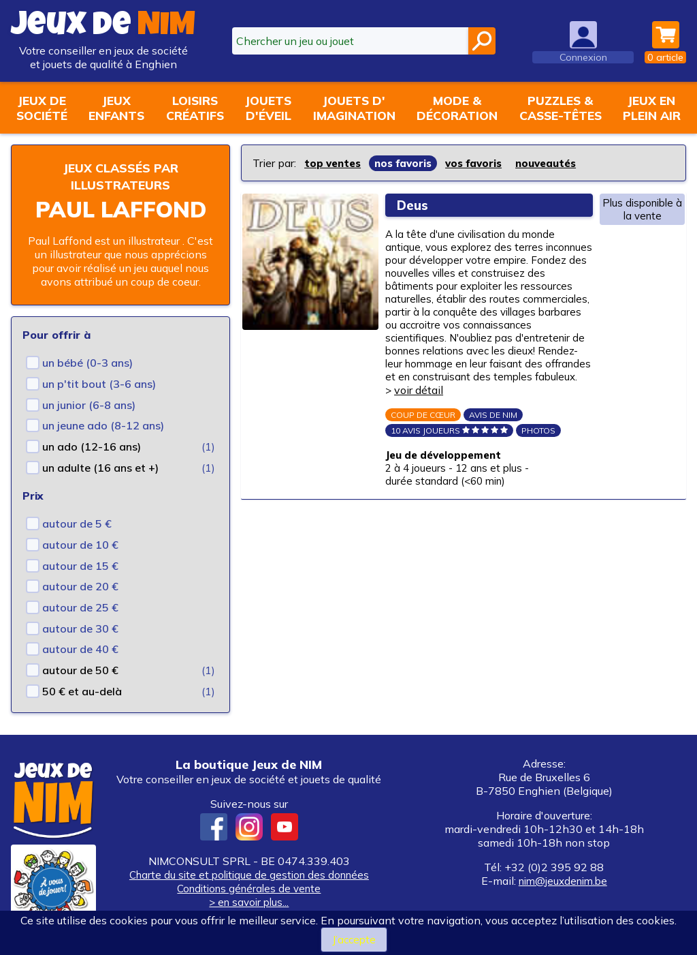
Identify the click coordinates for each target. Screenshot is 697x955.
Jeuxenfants (116, 108)
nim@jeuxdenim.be (563, 881)
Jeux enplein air (652, 108)
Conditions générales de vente (249, 888)
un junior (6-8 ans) (88, 405)
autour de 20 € (80, 586)
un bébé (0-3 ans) (87, 362)
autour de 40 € (80, 649)
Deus (417, 204)
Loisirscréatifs (195, 108)
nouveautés (560, 163)
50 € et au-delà (82, 691)
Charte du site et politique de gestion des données (249, 874)
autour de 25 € (80, 607)
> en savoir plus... (249, 902)
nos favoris (409, 163)
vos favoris (483, 163)
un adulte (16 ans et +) (100, 467)
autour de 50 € (80, 670)
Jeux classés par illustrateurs (120, 176)
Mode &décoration (457, 108)
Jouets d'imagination (354, 108)
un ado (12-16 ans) (91, 446)
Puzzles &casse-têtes (560, 108)
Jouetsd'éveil (268, 108)
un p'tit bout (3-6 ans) (99, 384)
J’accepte (353, 939)
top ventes (334, 163)
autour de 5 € (77, 523)
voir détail (513, 411)
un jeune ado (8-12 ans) (103, 425)
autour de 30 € (80, 628)
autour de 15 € (80, 566)
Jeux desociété (41, 108)
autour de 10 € (80, 544)
